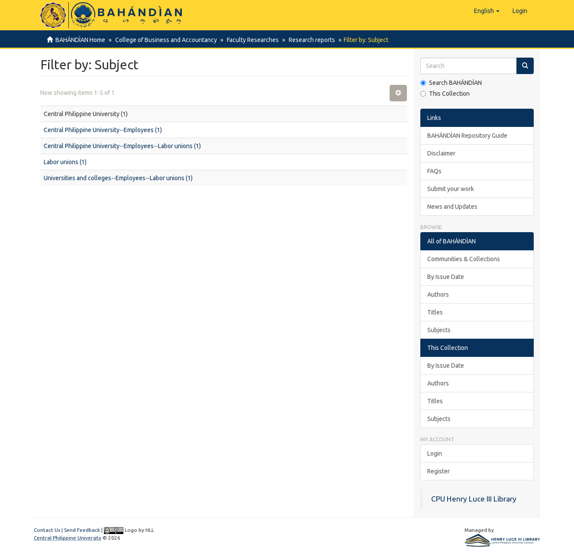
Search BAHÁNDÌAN (451, 82)
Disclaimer (441, 153)
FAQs (434, 171)
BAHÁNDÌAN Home (80, 39)
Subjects (439, 330)
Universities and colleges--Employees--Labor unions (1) (118, 178)
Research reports (308, 39)
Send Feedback (82, 530)
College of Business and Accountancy (165, 39)
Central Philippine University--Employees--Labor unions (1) (122, 145)
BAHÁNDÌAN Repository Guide (467, 135)
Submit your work (450, 188)
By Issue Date (445, 276)
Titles (435, 312)
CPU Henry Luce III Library (473, 499)
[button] (487, 11)
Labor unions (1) (65, 162)
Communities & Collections (463, 259)
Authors (438, 294)
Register (438, 471)
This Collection (445, 93)
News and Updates (452, 206)
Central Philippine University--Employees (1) (103, 129)
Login (434, 453)
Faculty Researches (250, 39)
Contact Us (47, 530)
